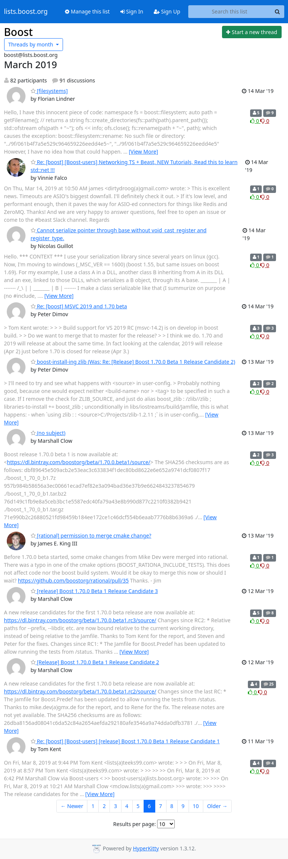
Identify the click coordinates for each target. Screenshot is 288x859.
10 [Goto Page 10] (196, 806)
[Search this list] (229, 11)
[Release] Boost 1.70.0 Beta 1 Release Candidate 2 (95, 662)
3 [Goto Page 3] (115, 806)
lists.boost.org (26, 11)
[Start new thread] (252, 32)
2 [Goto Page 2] (104, 806)
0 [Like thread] (255, 120)
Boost (18, 32)
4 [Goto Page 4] (126, 806)
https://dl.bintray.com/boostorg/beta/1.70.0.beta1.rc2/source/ (80, 691)
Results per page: (134, 824)
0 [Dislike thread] (264, 120)
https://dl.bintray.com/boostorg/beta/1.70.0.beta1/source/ (78, 462)
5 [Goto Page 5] (138, 806)
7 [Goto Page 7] (160, 806)
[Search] (277, 11)
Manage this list (87, 11)
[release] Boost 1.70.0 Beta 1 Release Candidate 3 (94, 591)
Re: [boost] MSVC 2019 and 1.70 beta (79, 306)
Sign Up (167, 11)
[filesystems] (49, 90)
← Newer (71, 806)
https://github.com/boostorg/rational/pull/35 (73, 580)
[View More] (143, 151)
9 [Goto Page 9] (183, 806)
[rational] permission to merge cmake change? (91, 535)
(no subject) (48, 432)
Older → (217, 806)
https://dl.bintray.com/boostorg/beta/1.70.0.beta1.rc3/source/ (80, 620)
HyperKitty (146, 848)
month (31, 44)
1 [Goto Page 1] (93, 806)
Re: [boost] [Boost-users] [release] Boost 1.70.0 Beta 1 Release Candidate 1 (125, 741)
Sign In (131, 11)
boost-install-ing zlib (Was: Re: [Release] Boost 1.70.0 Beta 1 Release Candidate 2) (133, 361)
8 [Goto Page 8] (171, 806)
